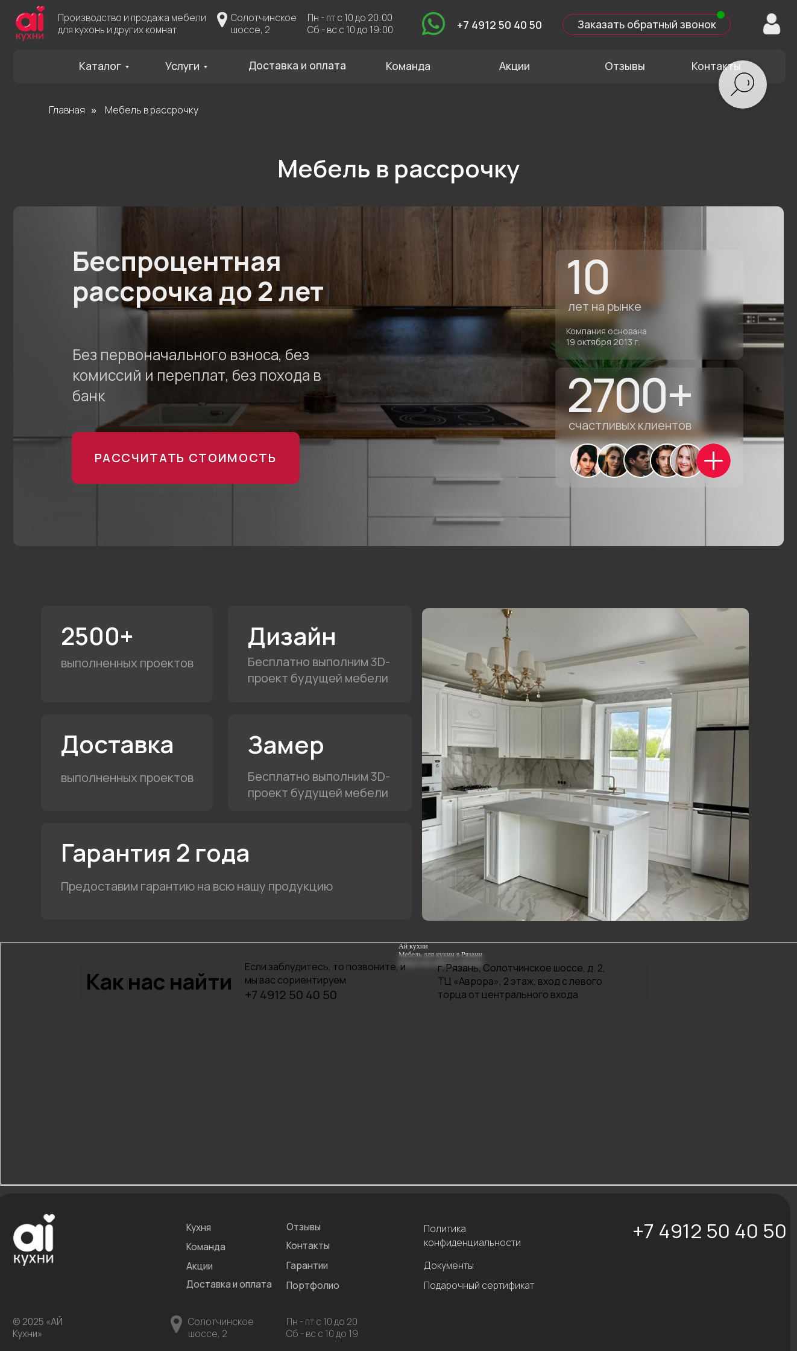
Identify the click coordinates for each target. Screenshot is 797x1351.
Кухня (197, 1225)
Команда (407, 65)
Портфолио (311, 1282)
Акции (512, 65)
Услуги (182, 65)
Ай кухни (413, 943)
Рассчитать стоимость (185, 456)
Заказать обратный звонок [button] (644, 24)
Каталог (100, 65)
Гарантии (306, 1262)
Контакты (714, 65)
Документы (448, 1262)
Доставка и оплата (296, 64)
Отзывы (621, 65)
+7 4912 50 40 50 (497, 24)
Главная (67, 109)
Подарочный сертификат (477, 1282)
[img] (431, 23)
